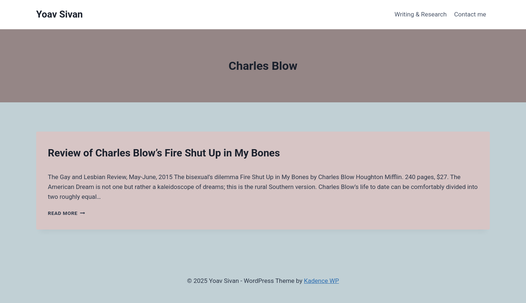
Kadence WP (321, 280)
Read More (66, 213)
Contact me (470, 14)
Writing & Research (420, 14)
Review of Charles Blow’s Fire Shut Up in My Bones (164, 153)
